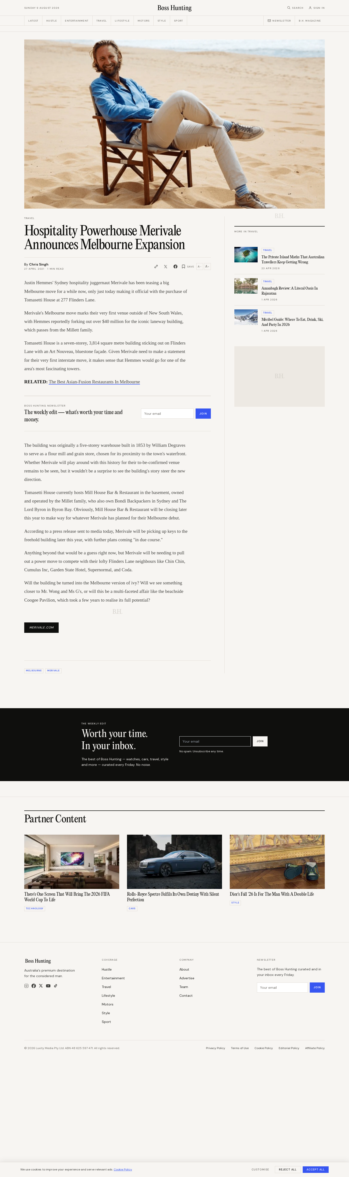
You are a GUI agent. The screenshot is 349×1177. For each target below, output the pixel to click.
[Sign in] (317, 8)
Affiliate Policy (315, 1109)
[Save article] (187, 266)
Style (162, 20)
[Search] (295, 8)
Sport (178, 20)
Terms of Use (240, 1109)
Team (183, 1047)
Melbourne (34, 731)
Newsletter (279, 20)
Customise (260, 1169)
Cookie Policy (263, 1109)
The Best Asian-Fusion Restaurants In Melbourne (94, 381)
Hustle (51, 20)
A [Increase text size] (207, 266)
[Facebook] (34, 1046)
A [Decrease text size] (199, 266)
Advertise (186, 1038)
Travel (101, 20)
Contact (186, 1056)
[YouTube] (48, 1046)
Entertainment (76, 20)
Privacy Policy (215, 1109)
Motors (144, 20)
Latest (33, 20)
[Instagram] (26, 1046)
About (184, 1030)
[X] (41, 1046)
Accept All (316, 1169)
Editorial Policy (289, 1109)
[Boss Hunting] (174, 8)
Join (203, 413)
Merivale (53, 731)
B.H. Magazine (310, 20)
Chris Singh (38, 264)
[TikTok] (56, 1046)
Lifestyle (122, 20)
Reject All (288, 1169)
